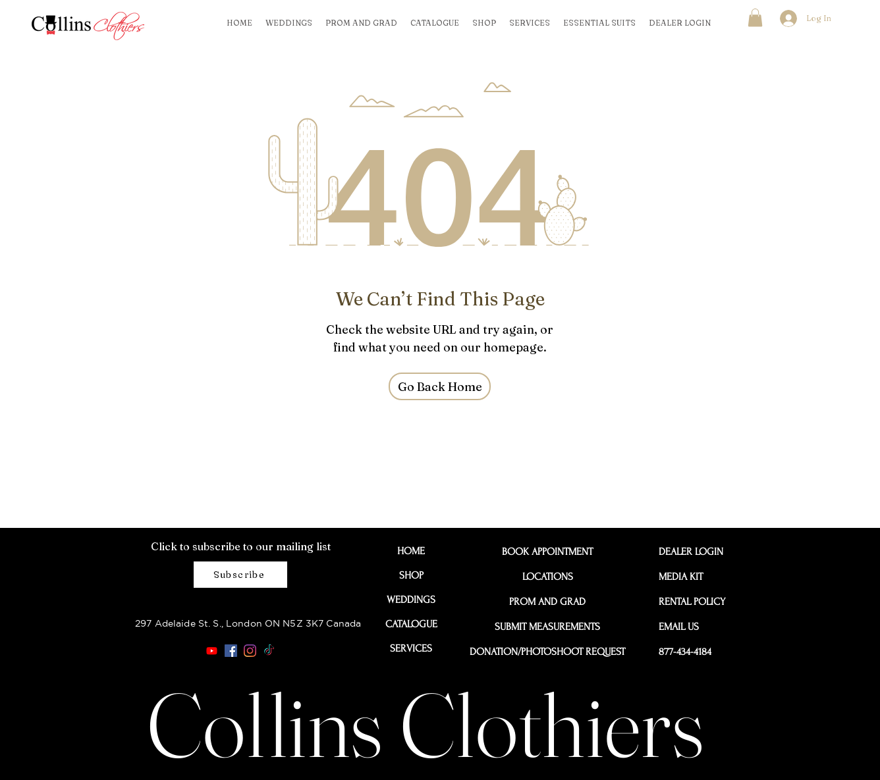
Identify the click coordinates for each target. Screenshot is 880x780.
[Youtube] (212, 650)
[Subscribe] (240, 574)
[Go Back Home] (440, 386)
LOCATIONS (547, 577)
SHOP (411, 575)
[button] (755, 17)
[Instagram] (250, 650)
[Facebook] (231, 650)
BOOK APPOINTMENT (547, 552)
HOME (411, 551)
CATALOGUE (411, 624)
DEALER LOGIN (688, 552)
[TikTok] (269, 650)
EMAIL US (679, 627)
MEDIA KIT (681, 577)
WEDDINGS (411, 600)
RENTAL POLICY (688, 602)
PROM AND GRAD (547, 602)
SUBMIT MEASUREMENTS (547, 627)
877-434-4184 (685, 652)
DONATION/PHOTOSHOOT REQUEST (547, 652)
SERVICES (411, 648)
